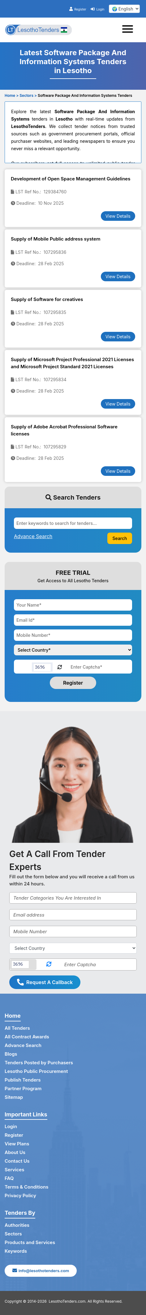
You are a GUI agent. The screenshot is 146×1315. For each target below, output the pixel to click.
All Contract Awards (27, 1037)
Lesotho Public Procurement (36, 1071)
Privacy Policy (20, 1195)
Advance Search (23, 1045)
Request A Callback (45, 982)
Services (14, 1170)
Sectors (13, 1234)
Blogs (11, 1054)
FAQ (9, 1178)
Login (97, 9)
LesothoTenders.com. (68, 1301)
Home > (12, 95)
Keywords (16, 1251)
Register (77, 9)
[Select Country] (73, 948)
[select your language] (124, 9)
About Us (15, 1152)
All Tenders (17, 1028)
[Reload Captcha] (60, 666)
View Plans (17, 1144)
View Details (118, 216)
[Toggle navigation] (129, 30)
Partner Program (23, 1088)
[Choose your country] (73, 650)
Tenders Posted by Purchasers (39, 1063)
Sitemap (14, 1097)
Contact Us (17, 1161)
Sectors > (28, 95)
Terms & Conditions (26, 1187)
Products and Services (30, 1242)
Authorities (17, 1225)
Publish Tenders (23, 1080)
